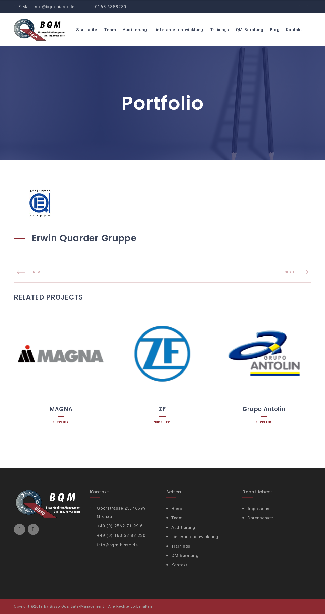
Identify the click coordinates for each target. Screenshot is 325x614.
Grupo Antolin (264, 409)
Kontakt (294, 29)
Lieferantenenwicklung (194, 536)
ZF (162, 409)
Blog (275, 29)
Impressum (259, 508)
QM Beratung (250, 29)
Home (177, 508)
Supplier (60, 422)
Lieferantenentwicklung (178, 29)
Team (110, 29)
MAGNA (61, 409)
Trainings (219, 29)
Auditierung (135, 29)
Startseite (87, 29)
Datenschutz (260, 517)
